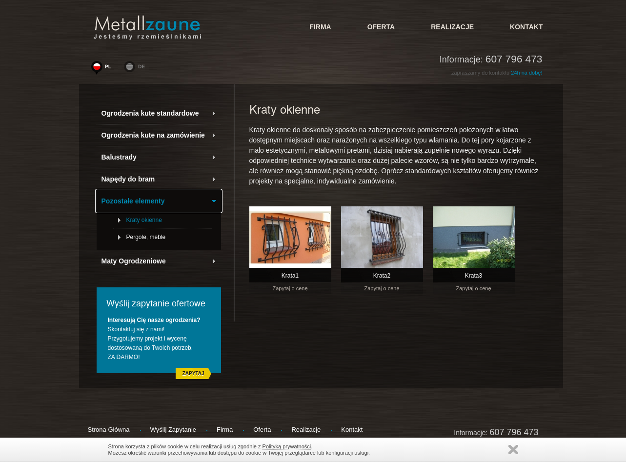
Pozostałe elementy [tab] (158, 201)
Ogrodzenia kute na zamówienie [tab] (158, 135)
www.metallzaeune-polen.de (136, 69)
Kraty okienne (144, 220)
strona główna (109, 429)
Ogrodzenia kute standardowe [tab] (158, 113)
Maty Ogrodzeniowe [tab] (158, 261)
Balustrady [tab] (158, 157)
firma (320, 27)
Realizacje (452, 27)
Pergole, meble (146, 237)
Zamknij (513, 449)
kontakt (526, 27)
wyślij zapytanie (173, 429)
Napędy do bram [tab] (158, 179)
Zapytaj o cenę (289, 288)
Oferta (381, 27)
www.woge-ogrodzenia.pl (103, 69)
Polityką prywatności (287, 446)
